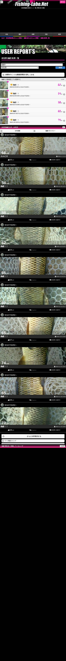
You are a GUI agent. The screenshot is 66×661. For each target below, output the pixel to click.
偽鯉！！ (4, 163)
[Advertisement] (33, 18)
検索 (60, 44)
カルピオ (4, 133)
